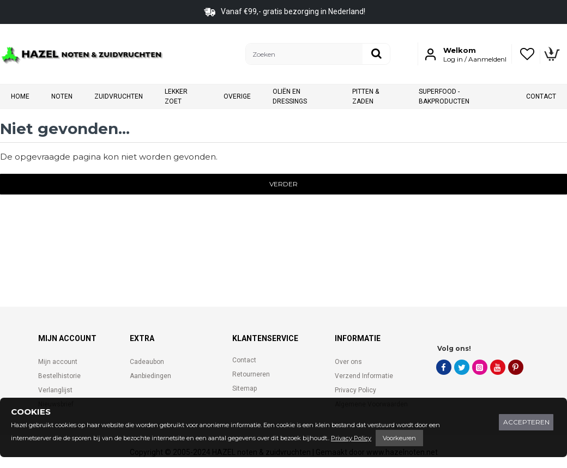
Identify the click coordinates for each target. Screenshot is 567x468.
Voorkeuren (399, 438)
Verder (283, 184)
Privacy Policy (351, 438)
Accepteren (526, 422)
